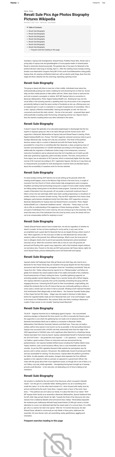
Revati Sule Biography (37, 31)
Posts (31, 11)
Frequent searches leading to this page (45, 50)
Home (13, 2)
